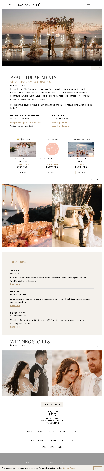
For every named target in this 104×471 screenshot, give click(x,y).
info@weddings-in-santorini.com (25, 122)
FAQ (72, 440)
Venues (30, 432)
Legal (74, 432)
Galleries (64, 432)
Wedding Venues (60, 122)
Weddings (53, 432)
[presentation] (91, 180)
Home (32, 440)
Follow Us (23, 172)
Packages (41, 432)
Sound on (96, 68)
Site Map (53, 440)
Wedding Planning (60, 126)
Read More (52, 172)
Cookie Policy (69, 468)
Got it (97, 468)
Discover (81, 172)
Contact (64, 440)
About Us (42, 440)
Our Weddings (52, 404)
